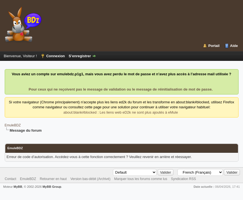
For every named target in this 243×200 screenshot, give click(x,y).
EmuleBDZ (13, 125)
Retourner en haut (53, 179)
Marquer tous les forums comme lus (140, 179)
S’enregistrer (80, 56)
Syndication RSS (183, 179)
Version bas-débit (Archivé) (90, 179)
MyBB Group (52, 186)
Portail (213, 46)
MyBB (18, 186)
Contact (10, 179)
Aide (234, 46)
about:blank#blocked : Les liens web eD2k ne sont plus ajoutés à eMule (120, 112)
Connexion (55, 56)
